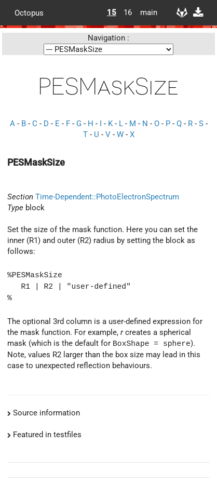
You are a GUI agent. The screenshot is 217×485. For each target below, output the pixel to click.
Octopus (29, 12)
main (145, 12)
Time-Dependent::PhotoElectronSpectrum (107, 196)
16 (128, 12)
